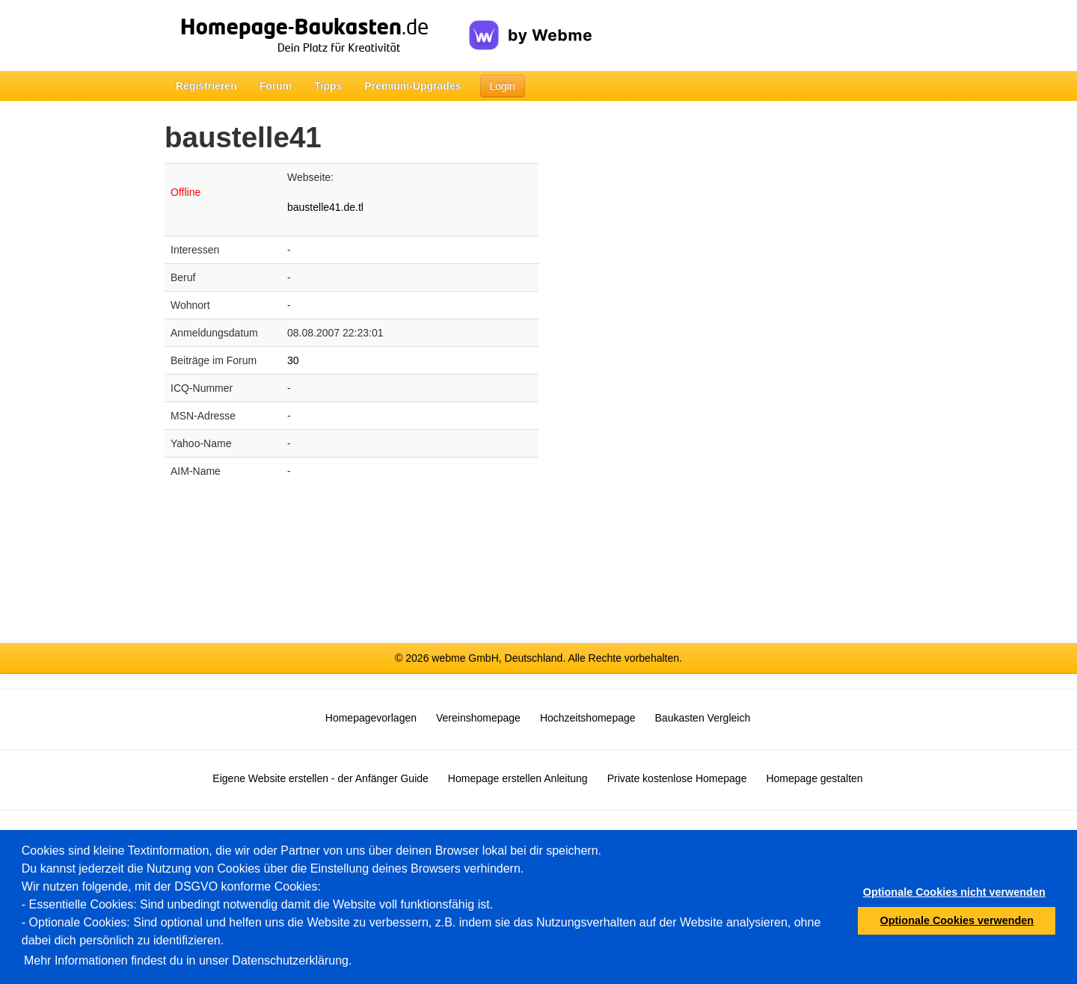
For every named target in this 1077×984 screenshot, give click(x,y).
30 (293, 360)
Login (502, 86)
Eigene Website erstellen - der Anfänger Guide (320, 778)
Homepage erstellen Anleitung (518, 778)
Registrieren (206, 86)
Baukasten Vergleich (703, 718)
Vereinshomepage (478, 718)
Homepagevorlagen (371, 718)
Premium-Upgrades (412, 86)
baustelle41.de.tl (325, 207)
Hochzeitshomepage (588, 718)
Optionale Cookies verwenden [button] (957, 920)
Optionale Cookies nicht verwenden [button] (954, 892)
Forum (276, 86)
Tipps (328, 86)
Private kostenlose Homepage (677, 778)
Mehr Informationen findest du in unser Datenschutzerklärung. (188, 960)
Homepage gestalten (814, 778)
